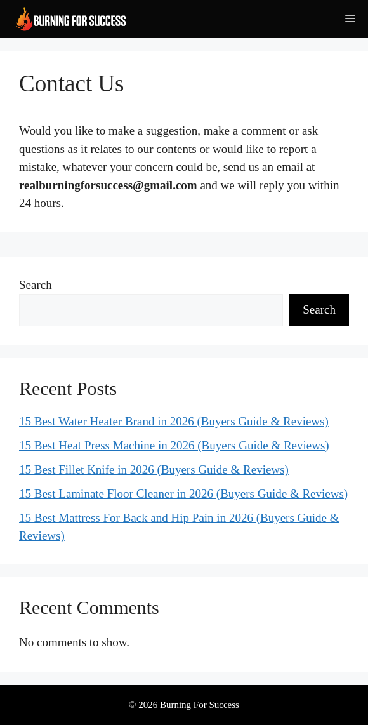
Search (35, 284)
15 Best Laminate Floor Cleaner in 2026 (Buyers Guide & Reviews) (183, 493)
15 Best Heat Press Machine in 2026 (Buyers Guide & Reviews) (174, 445)
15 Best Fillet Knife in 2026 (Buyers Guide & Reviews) (154, 469)
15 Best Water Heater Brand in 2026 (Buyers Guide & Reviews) (174, 421)
